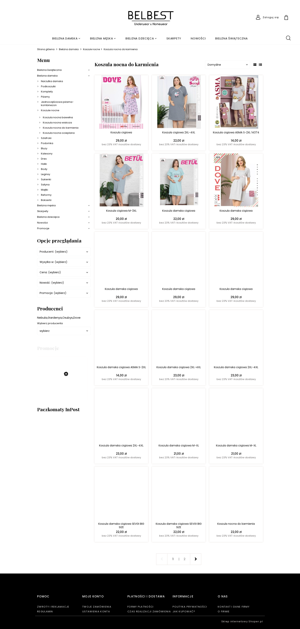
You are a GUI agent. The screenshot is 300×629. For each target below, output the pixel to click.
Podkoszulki (48, 86)
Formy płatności (140, 607)
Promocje (43, 228)
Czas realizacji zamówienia (149, 611)
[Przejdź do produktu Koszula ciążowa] (121, 103)
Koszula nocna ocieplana (59, 133)
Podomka (47, 143)
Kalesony (46, 153)
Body (44, 169)
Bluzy (44, 148)
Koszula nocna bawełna (58, 117)
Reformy (46, 195)
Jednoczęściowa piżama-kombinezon (57, 103)
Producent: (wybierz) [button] (54, 251)
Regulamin (45, 611)
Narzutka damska (52, 81)
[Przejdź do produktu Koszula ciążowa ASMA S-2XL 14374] (236, 103)
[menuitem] (66, 38)
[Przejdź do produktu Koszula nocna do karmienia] (236, 494)
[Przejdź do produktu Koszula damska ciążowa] (178, 181)
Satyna (45, 184)
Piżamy (45, 97)
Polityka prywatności (190, 607)
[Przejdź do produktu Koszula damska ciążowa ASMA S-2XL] (121, 337)
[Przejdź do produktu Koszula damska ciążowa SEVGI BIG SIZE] (121, 494)
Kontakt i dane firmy (233, 607)
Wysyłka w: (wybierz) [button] (53, 262)
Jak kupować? (184, 611)
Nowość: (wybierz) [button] (52, 282)
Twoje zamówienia (96, 607)
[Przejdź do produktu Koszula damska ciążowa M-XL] (178, 416)
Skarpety (42, 211)
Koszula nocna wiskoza (57, 122)
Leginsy (45, 174)
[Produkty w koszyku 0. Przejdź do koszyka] (290, 18)
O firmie (224, 611)
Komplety (47, 91)
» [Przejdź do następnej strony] (195, 559)
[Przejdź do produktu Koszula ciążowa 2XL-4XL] (178, 103)
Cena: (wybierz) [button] (50, 272)
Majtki (44, 190)
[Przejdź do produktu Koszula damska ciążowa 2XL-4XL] (178, 337)
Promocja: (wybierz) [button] (53, 293)
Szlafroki (46, 138)
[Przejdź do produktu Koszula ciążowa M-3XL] (121, 181)
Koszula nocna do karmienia (60, 128)
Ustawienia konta (96, 611)
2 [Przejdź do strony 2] (184, 559)
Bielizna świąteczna (49, 70)
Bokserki (46, 200)
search (288, 38)
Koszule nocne (50, 110)
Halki (44, 164)
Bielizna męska (46, 205)
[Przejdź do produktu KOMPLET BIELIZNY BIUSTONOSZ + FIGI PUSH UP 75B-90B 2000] (62, 388)
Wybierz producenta (50, 323)
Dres (44, 159)
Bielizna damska (47, 76)
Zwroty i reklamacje (53, 607)
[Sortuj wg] (227, 64)
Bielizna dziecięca (48, 217)
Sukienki (46, 179)
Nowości (42, 222)
